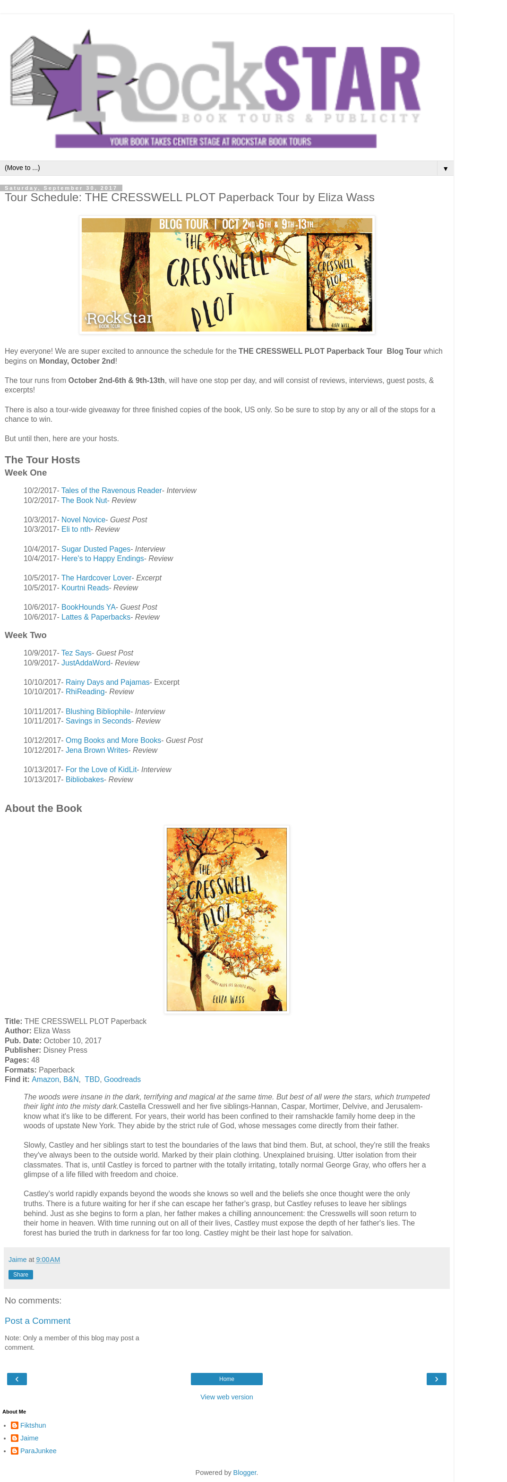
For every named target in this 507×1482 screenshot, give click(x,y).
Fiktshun (33, 1425)
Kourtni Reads (85, 588)
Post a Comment (37, 1321)
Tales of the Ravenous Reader (111, 490)
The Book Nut (84, 500)
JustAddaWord (86, 663)
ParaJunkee (38, 1451)
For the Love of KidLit (101, 770)
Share (20, 1274)
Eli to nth (76, 529)
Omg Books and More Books (113, 740)
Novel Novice (83, 520)
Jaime (29, 1438)
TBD (92, 1079)
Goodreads (122, 1079)
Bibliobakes (85, 779)
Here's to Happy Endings (102, 558)
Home (226, 1379)
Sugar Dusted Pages (95, 549)
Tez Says (76, 653)
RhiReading (85, 692)
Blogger (245, 1472)
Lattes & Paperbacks (95, 617)
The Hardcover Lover (96, 578)
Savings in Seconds (98, 721)
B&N (71, 1079)
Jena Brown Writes (97, 750)
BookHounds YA (88, 607)
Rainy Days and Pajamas (108, 682)
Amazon (45, 1079)
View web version (226, 1397)
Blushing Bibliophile (98, 711)
